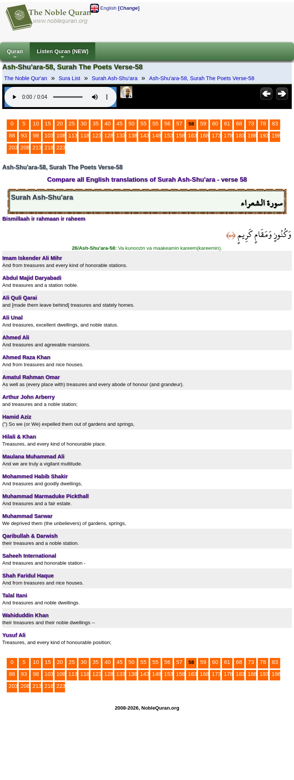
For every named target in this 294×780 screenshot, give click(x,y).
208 (25, 148)
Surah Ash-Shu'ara (115, 78)
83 (275, 124)
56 (167, 124)
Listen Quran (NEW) (62, 54)
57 (179, 124)
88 (12, 136)
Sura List (69, 78)
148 (156, 136)
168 (204, 136)
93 (24, 136)
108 (60, 136)
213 (37, 148)
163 (192, 136)
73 (251, 124)
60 (215, 124)
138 (132, 136)
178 (228, 136)
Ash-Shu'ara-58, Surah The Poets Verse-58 (201, 78)
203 (13, 148)
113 (72, 136)
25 (72, 124)
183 (240, 136)
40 (108, 124)
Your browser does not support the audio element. (60, 97)
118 (84, 136)
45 (120, 124)
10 (36, 124)
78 (263, 124)
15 (48, 124)
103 (48, 136)
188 (252, 136)
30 (84, 124)
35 (96, 124)
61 (227, 124)
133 (120, 136)
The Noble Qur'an (25, 78)
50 (131, 124)
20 (60, 124)
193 (264, 136)
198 (276, 136)
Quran (15, 54)
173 (216, 136)
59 (203, 124)
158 (180, 136)
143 (144, 136)
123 (96, 136)
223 (60, 148)
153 (168, 136)
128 (108, 136)
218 (48, 148)
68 (239, 124)
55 (143, 124)
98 (36, 136)
